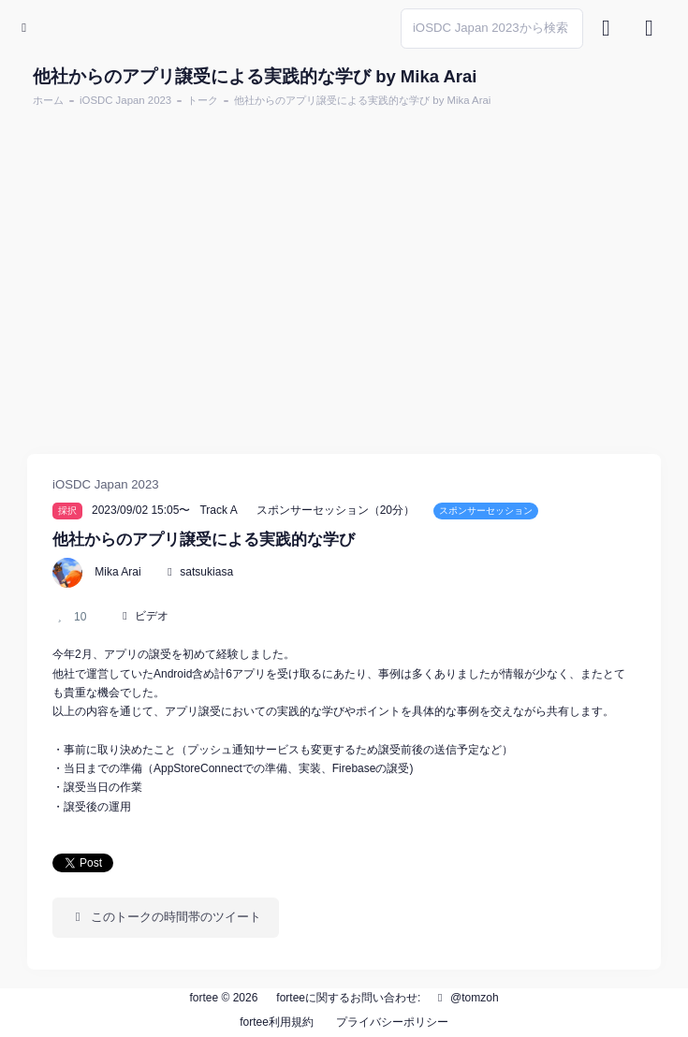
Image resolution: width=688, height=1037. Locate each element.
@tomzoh (466, 997)
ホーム (48, 100)
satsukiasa (206, 571)
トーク (202, 100)
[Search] (492, 28)
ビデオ (151, 615)
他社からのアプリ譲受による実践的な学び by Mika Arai (362, 100)
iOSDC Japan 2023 (125, 100)
